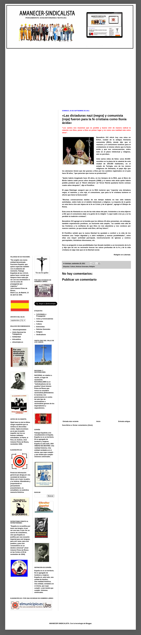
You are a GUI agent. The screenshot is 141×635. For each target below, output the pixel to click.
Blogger (89, 623)
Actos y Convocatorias (44, 319)
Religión (92, 266)
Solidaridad (16, 337)
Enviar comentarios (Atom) (83, 425)
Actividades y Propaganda (41, 315)
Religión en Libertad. (122, 255)
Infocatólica (16, 339)
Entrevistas (40, 327)
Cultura (72, 266)
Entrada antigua (124, 421)
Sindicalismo (41, 334)
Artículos (39, 321)
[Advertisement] (28, 77)
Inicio (98, 421)
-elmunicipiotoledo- (19, 330)
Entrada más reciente (70, 421)
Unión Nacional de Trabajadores (19, 333)
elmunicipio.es (17, 342)
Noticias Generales (82, 266)
